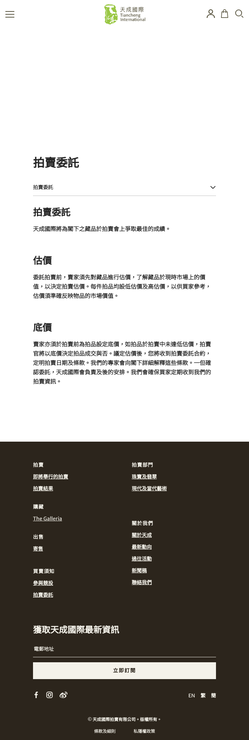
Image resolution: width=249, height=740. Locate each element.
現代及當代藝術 (149, 488)
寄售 (38, 549)
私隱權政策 (144, 731)
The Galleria (47, 518)
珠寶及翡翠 (144, 477)
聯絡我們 (142, 582)
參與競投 (43, 583)
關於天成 (142, 535)
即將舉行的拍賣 (50, 477)
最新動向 (142, 547)
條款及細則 (105, 731)
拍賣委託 (43, 595)
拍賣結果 (43, 488)
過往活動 (142, 559)
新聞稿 (139, 570)
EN (191, 695)
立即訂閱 (124, 670)
